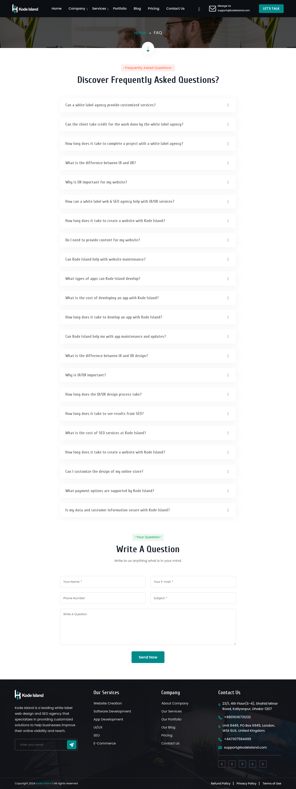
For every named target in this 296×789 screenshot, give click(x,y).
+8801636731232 (237, 717)
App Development (108, 719)
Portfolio (120, 8)
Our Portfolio (171, 719)
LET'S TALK (271, 8)
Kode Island (44, 783)
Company (77, 8)
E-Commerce (105, 743)
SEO (97, 735)
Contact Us (175, 8)
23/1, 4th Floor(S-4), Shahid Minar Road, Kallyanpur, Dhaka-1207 (250, 706)
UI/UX (98, 727)
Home (56, 8)
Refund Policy (220, 783)
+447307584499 (237, 739)
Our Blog (168, 727)
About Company (174, 703)
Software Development (112, 711)
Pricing (153, 8)
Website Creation (108, 703)
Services (99, 8)
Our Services (171, 711)
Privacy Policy (246, 783)
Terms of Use (271, 783)
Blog (137, 8)
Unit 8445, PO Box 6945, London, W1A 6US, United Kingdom (249, 728)
